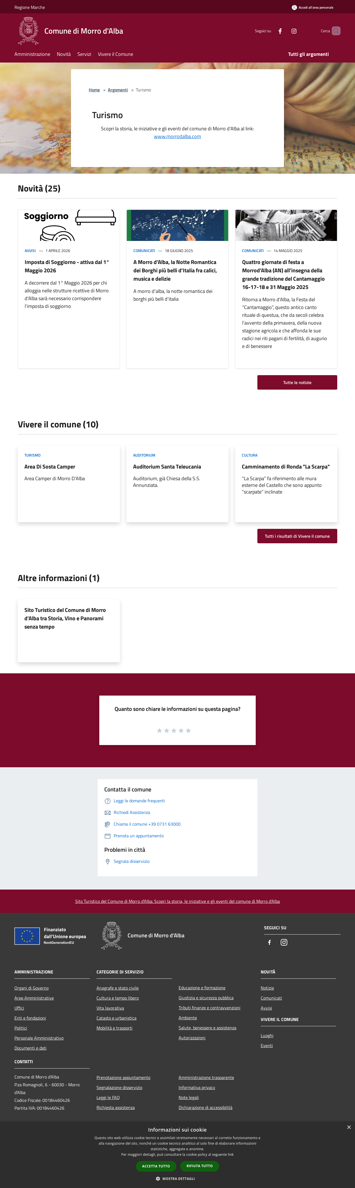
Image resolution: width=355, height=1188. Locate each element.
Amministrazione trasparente (206, 1077)
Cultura (249, 455)
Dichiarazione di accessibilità (205, 1107)
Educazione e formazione (202, 987)
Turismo (32, 455)
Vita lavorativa (110, 1008)
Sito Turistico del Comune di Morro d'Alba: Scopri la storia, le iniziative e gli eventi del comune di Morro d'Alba (177, 901)
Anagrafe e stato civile (118, 988)
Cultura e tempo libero (118, 998)
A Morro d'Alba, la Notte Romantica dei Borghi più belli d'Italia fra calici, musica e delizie (175, 270)
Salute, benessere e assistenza (207, 1027)
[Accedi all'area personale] (313, 7)
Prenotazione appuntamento (123, 1077)
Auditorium (144, 455)
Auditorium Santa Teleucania (167, 466)
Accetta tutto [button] (156, 1166)
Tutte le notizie (297, 382)
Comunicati (144, 250)
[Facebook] (270, 30)
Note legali (189, 1097)
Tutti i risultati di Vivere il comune (297, 536)
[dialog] (177, 1155)
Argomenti (118, 89)
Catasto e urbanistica (116, 1018)
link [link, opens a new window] (231, 1154)
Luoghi (267, 1035)
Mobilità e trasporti (115, 1028)
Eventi (267, 1045)
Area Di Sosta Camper (49, 466)
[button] (177, 1178)
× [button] (349, 1127)
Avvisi (30, 250)
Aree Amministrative (34, 998)
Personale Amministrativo (39, 1038)
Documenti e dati (30, 1048)
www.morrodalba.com (177, 136)
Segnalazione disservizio (119, 1087)
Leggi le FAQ (108, 1097)
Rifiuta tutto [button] (200, 1166)
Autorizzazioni (192, 1037)
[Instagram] (284, 30)
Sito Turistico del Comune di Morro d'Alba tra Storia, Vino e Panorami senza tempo (65, 618)
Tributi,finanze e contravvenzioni (209, 1007)
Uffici (19, 1008)
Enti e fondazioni (30, 1018)
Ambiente (188, 1017)
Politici (20, 1028)
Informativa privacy (197, 1087)
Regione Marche (29, 7)
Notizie (267, 988)
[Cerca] (334, 31)
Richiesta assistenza (116, 1107)
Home (94, 89)
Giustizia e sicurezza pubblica (206, 997)
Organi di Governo (31, 988)
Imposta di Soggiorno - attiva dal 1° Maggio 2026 (67, 266)
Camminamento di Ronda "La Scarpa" (286, 466)
